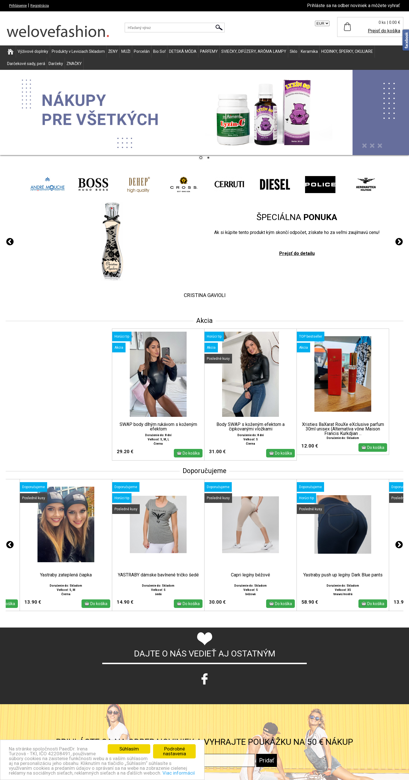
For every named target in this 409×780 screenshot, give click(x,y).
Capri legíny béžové (250, 575)
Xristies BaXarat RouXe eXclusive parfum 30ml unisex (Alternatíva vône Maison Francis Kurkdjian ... (343, 429)
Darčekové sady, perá (26, 63)
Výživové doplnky (33, 51)
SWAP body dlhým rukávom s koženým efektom (158, 426)
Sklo (293, 51)
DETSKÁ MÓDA (183, 51)
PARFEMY (209, 51)
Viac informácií (178, 773)
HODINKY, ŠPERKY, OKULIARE (347, 51)
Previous (10, 242)
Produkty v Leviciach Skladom (78, 51)
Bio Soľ (159, 51)
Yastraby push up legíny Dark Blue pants (343, 575)
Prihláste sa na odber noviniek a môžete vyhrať (353, 5)
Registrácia (39, 5)
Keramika (309, 51)
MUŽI (125, 51)
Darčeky (56, 63)
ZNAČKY (74, 63)
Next (399, 242)
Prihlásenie (18, 5)
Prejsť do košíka (384, 31)
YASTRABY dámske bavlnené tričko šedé (158, 575)
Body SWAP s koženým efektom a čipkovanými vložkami (250, 426)
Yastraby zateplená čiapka (66, 575)
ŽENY (113, 51)
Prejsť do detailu (297, 253)
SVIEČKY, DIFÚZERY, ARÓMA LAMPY (253, 51)
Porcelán (142, 51)
